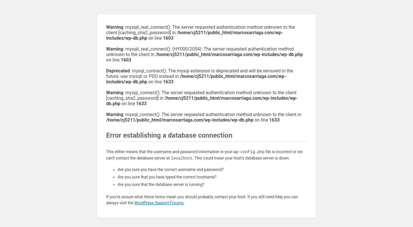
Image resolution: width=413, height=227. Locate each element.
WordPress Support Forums (159, 203)
